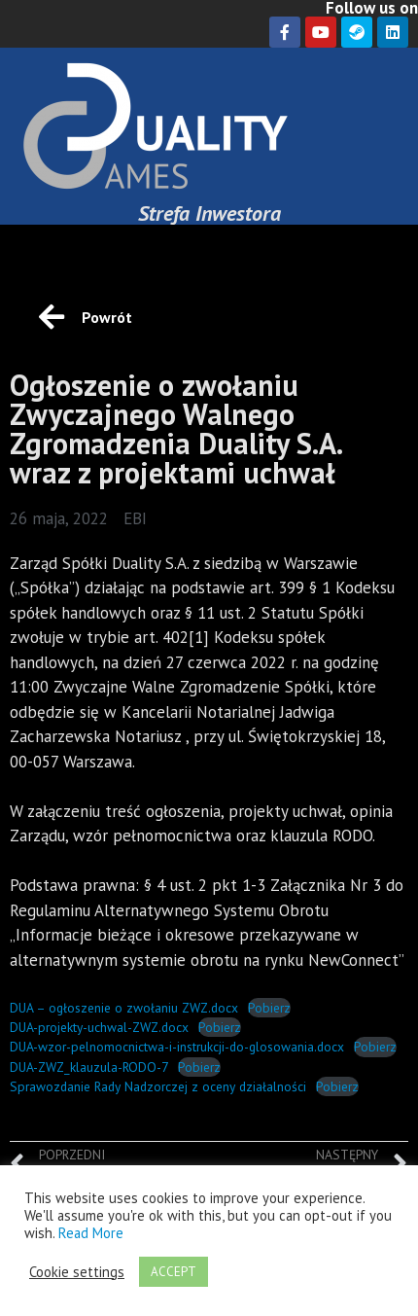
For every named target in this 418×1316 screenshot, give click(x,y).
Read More (90, 1233)
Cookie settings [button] (76, 1272)
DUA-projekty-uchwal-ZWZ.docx (99, 1027)
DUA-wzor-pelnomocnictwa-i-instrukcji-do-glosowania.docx (177, 1046)
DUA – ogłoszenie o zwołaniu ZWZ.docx (124, 1007)
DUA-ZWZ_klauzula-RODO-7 (89, 1067)
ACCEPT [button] (173, 1271)
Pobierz (269, 1007)
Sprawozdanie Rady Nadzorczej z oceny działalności (158, 1086)
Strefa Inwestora (209, 213)
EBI (135, 518)
